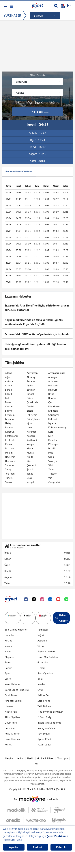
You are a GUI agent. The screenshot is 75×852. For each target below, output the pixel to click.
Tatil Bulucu (44, 706)
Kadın (8, 651)
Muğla (30, 452)
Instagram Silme (46, 728)
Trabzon (52, 473)
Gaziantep (53, 415)
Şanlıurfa (32, 465)
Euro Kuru (10, 728)
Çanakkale (32, 402)
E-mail (41, 668)
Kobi (40, 679)
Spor (7, 673)
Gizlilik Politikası (45, 758)
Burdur (52, 398)
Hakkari (52, 419)
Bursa (8, 402)
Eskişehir (32, 415)
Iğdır (29, 423)
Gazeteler (43, 662)
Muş (50, 452)
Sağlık (41, 635)
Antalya (31, 381)
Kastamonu (11, 435)
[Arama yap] (55, 5)
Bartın (8, 389)
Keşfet (8, 744)
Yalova (8, 482)
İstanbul (9, 427)
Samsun (9, 465)
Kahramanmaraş (57, 427)
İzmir (29, 427)
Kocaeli (9, 444)
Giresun (9, 419)
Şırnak (30, 469)
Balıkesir (53, 385)
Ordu (51, 456)
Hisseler (9, 706)
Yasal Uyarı (62, 758)
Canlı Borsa (11, 695)
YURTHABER (12, 15)
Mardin (52, 448)
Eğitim (8, 668)
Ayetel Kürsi (44, 739)
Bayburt (52, 389)
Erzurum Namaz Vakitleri (19, 171)
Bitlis (51, 394)
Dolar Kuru (11, 722)
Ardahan (53, 381)
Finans (8, 640)
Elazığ (30, 410)
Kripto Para (11, 711)
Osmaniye (10, 461)
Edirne (8, 410)
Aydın (30, 385)
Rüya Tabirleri (12, 733)
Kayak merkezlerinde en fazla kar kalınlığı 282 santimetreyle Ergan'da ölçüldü (34, 322)
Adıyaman (32, 373)
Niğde (30, 456)
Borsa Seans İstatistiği (17, 689)
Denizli (30, 406)
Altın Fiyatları (12, 717)
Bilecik (8, 394)
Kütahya (53, 444)
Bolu (7, 398)
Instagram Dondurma (49, 722)
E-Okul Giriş (44, 717)
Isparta (52, 423)
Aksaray (31, 377)
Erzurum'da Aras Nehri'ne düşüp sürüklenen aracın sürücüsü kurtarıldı (37, 308)
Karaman (32, 431)
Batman (31, 389)
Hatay (8, 423)
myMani (42, 684)
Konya (30, 444)
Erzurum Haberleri (18, 296)
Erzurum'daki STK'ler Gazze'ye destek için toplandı (37, 334)
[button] (11, 6)
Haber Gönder (61, 618)
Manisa (31, 448)
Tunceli (9, 477)
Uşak (29, 477)
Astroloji (42, 640)
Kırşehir (52, 440)
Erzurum (9, 415)
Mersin (9, 452)
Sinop (8, 469)
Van (50, 477)
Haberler (9, 635)
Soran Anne (44, 700)
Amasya (52, 377)
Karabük (9, 431)
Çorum (8, 406)
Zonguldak (54, 482)
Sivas (51, 469)
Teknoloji (43, 629)
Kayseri (31, 435)
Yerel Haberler (12, 684)
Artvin (8, 385)
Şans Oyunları (45, 673)
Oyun (41, 689)
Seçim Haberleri (46, 651)
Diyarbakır (54, 406)
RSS (37, 763)
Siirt (50, 465)
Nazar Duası (44, 744)
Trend (8, 662)
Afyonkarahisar (56, 373)
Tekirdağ (10, 473)
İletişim (9, 758)
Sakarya (52, 461)
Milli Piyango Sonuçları (50, 711)
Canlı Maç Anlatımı (48, 657)
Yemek (8, 646)
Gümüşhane (33, 419)
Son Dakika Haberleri (16, 629)
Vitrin (41, 646)
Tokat (30, 473)
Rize (29, 461)
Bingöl (30, 394)
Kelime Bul (43, 695)
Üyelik (30, 758)
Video (8, 679)
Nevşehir (10, 456)
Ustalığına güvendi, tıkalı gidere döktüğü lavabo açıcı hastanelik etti (35, 346)
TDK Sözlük (44, 733)
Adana (8, 373)
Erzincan (53, 410)
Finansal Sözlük (13, 700)
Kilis (50, 435)
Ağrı (7, 377)
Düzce (30, 398)
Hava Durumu (12, 739)
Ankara (9, 381)
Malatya (9, 448)
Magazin (9, 657)
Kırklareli (32, 440)
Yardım (20, 758)
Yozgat (30, 482)
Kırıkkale (10, 440)
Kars (50, 431)
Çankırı (52, 402)
